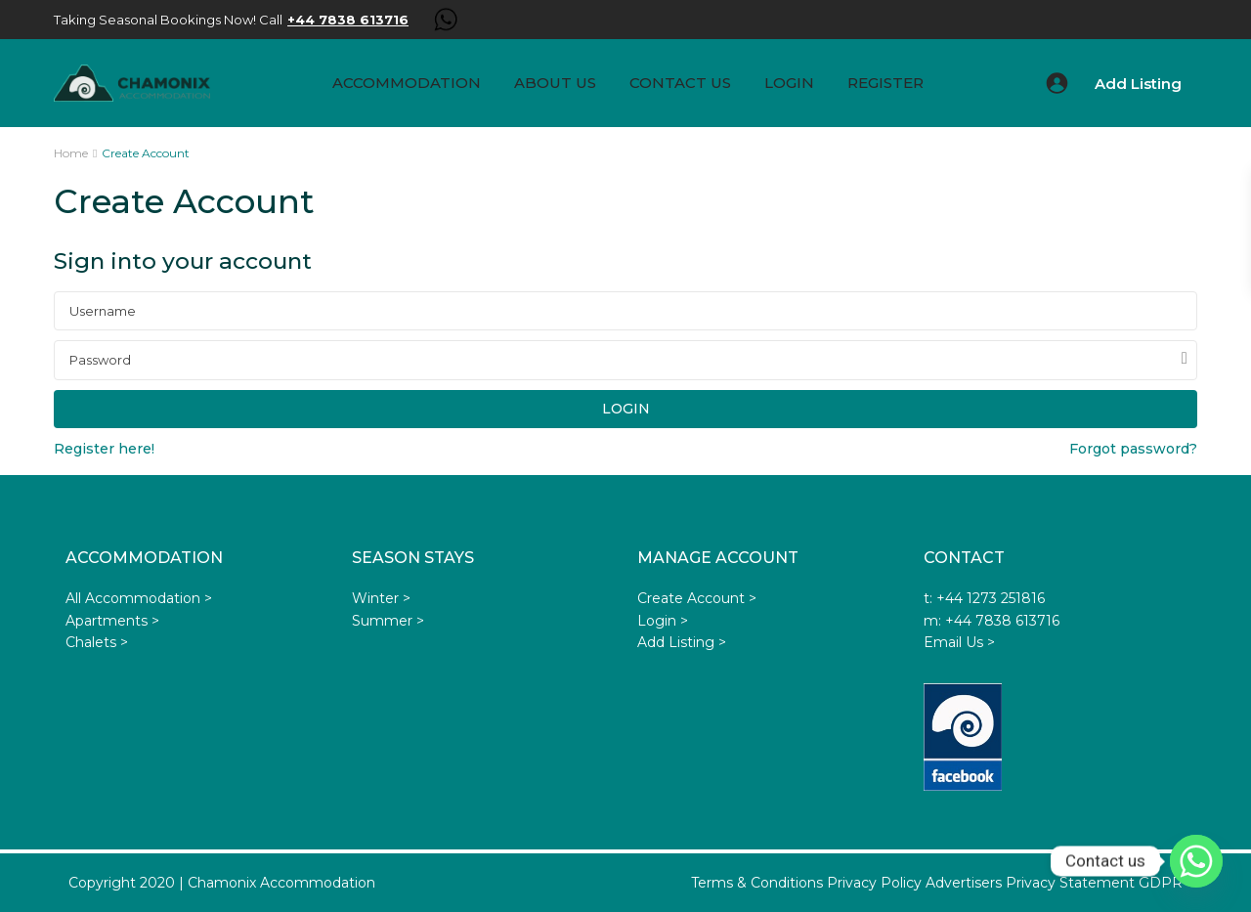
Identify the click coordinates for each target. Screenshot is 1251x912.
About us (555, 82)
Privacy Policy (874, 882)
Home (71, 153)
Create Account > (696, 598)
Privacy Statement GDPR (1094, 882)
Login (789, 82)
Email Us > (959, 642)
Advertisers (964, 882)
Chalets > (96, 642)
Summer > (388, 621)
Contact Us (680, 82)
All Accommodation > (138, 598)
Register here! (104, 448)
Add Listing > (681, 642)
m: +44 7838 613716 (991, 621)
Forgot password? (1133, 448)
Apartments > (112, 621)
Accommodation (406, 82)
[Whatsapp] (1196, 861)
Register (885, 82)
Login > (662, 621)
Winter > (381, 598)
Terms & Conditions (757, 882)
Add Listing (1138, 83)
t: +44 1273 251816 (984, 598)
